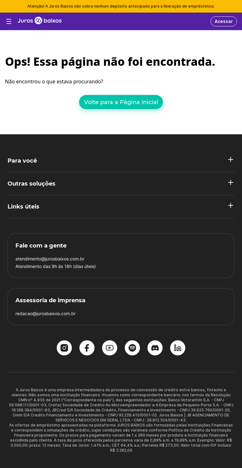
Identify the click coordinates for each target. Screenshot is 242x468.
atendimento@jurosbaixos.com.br (49, 258)
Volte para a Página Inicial (121, 102)
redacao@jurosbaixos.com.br (45, 313)
